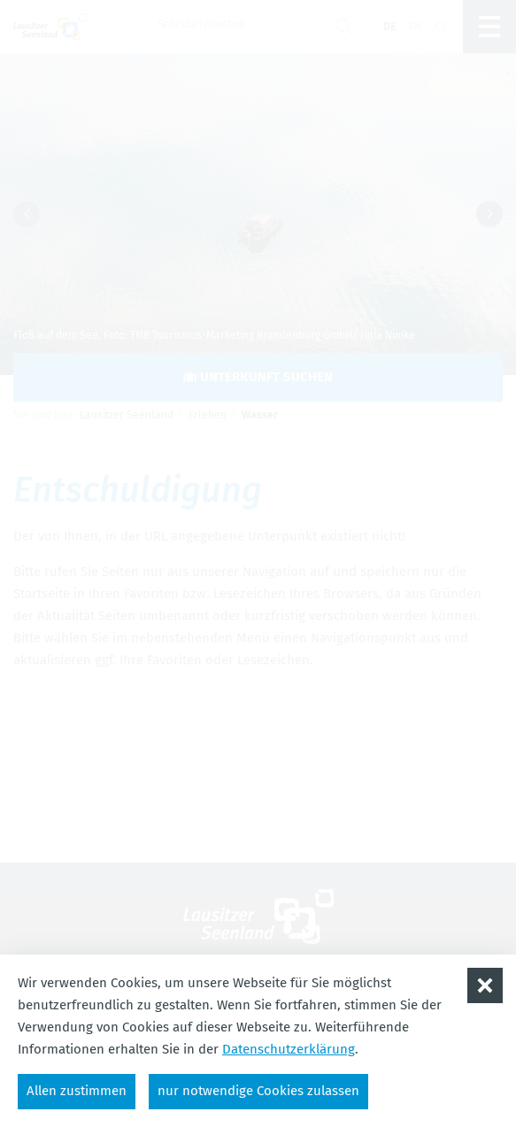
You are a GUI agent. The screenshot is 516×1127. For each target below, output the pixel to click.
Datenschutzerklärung (288, 1049)
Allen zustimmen (77, 1091)
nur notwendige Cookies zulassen (258, 1091)
